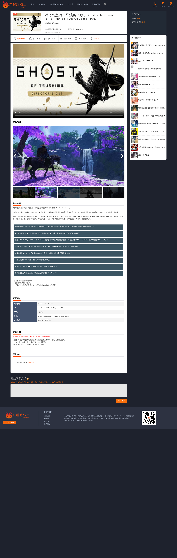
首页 (33, 4)
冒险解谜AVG (56, 29)
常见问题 (96, 4)
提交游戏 (47, 421)
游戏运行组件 (82, 4)
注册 (143, 22)
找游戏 (70, 4)
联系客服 (10, 423)
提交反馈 (121, 401)
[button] (121, 156)
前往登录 (31, 362)
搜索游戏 (47, 424)
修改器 (46, 419)
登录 (138, 19)
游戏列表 (42, 4)
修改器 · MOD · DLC (57, 4)
